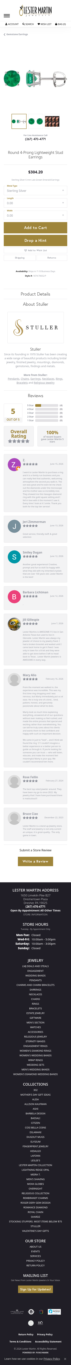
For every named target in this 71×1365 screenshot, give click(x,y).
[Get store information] (35, 914)
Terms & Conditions (20, 1341)
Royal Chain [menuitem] (35, 1212)
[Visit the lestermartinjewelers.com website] (41, 1312)
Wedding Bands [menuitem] (35, 975)
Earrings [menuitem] (35, 989)
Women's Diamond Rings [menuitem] (35, 1050)
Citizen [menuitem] (35, 1123)
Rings (59, 378)
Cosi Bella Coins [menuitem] (35, 1127)
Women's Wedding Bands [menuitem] (35, 1055)
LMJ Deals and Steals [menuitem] (35, 966)
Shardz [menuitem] (35, 1216)
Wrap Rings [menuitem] (35, 1060)
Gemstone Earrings (17, 34)
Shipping (19, 257)
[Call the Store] (36, 906)
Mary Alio (29, 675)
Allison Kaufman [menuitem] (35, 1104)
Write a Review (35, 861)
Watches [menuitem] (35, 1027)
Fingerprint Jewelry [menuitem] (35, 1146)
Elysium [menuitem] (35, 1141)
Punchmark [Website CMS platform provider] (42, 1352)
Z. (24, 460)
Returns (51, 257)
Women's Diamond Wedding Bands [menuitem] (35, 1074)
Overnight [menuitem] (35, 1188)
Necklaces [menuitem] (35, 994)
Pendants (13, 378)
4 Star (30, 409)
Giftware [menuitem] (35, 1017)
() (61, 405)
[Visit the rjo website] (40, 1323)
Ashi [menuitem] (35, 1108)
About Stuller (35, 304)
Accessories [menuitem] (35, 1032)
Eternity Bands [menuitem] (35, 1041)
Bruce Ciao (30, 814)
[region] (35, 78)
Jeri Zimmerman (34, 522)
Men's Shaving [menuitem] (35, 1179)
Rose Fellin (30, 777)
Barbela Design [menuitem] (35, 1113)
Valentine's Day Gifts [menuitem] (35, 1231)
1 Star (30, 420)
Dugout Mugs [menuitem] (35, 1137)
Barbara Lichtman (35, 592)
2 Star (30, 416)
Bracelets (22, 382)
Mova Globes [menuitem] (35, 1184)
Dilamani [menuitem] (35, 1132)
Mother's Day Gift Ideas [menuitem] (36, 1094)
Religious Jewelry (44, 382)
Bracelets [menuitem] (35, 1008)
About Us (35, 1246)
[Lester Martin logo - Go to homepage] (35, 10)
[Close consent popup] (65, 1359)
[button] (12, 24)
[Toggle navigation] (7, 15)
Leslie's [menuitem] (35, 1160)
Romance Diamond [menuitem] (35, 1207)
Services (35, 1256)
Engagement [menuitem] (35, 971)
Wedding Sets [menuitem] (35, 1064)
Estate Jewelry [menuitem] (35, 1013)
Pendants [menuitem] (35, 980)
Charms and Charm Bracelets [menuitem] (35, 985)
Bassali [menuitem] (35, 1118)
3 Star (30, 412)
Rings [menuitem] (35, 1003)
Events (35, 1251)
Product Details (35, 294)
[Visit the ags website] (17, 1312)
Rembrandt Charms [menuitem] (35, 1198)
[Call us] (36, 910)
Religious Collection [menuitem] (35, 1193)
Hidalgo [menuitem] (35, 1151)
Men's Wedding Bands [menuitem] (35, 1069)
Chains (25, 378)
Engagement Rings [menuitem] (36, 1046)
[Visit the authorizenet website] (31, 1312)
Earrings (36, 378)
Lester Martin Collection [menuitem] (35, 1165)
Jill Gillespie (31, 620)
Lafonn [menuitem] (35, 1155)
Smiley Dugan (32, 552)
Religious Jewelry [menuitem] (35, 1036)
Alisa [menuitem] (35, 1099)
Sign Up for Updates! (35, 1289)
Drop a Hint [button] (35, 240)
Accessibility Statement (48, 1341)
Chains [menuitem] (35, 999)
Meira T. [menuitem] (35, 1174)
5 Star (30, 405)
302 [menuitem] (36, 1090)
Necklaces (48, 378)
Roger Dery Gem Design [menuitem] (35, 1202)
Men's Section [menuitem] (35, 1022)
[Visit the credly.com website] (31, 1323)
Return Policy (35, 1265)
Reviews (35, 395)
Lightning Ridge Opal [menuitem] (35, 1169)
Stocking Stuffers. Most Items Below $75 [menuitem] (35, 1221)
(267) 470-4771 (35, 139)
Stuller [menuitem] (35, 1226)
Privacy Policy (35, 1260)
